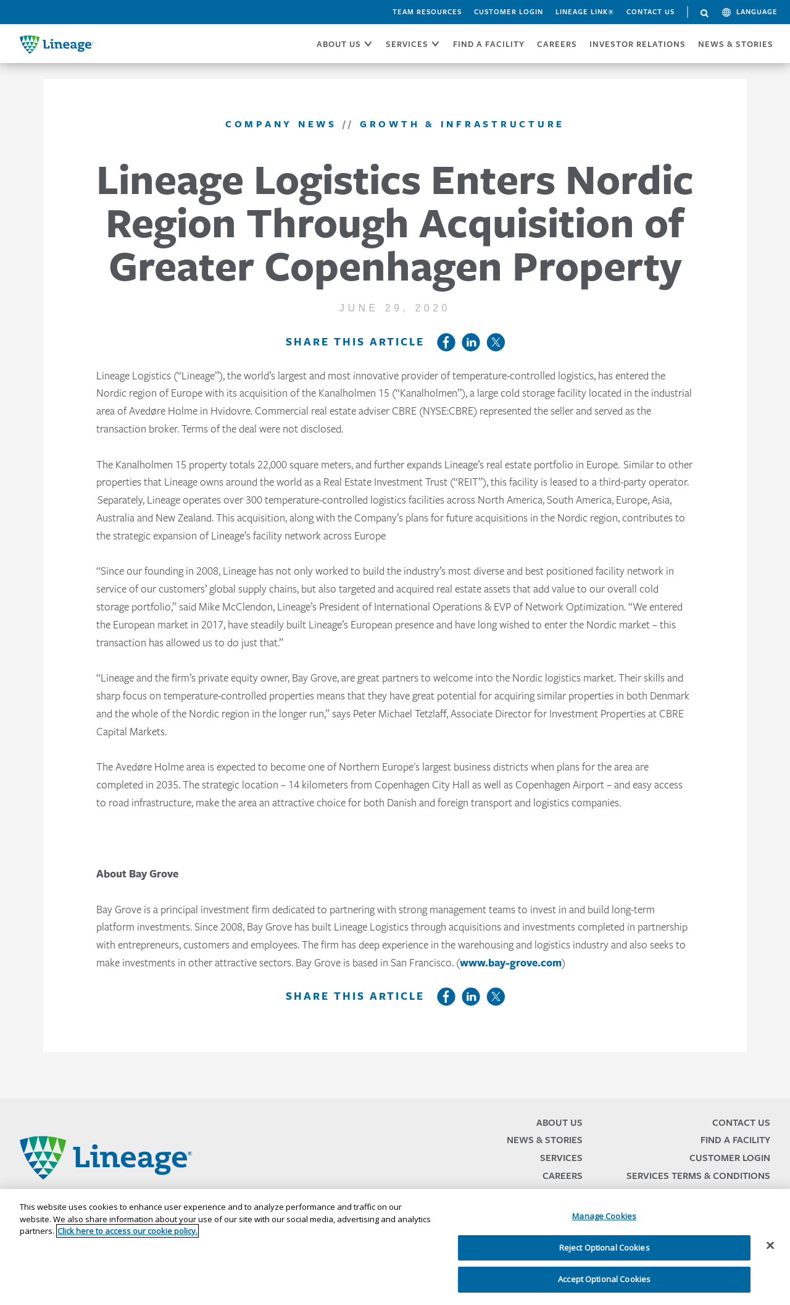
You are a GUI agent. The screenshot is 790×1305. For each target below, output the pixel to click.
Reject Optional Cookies (604, 1247)
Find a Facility (735, 1139)
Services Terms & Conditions (698, 1175)
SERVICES (407, 43)
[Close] (770, 1245)
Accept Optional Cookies (604, 1279)
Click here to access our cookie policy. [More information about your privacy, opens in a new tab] (127, 1230)
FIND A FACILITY (489, 43)
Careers (563, 1175)
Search (705, 13)
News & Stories (735, 43)
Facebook (446, 342)
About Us (559, 1122)
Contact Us (650, 12)
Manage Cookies (604, 1216)
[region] (395, 1247)
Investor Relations (637, 43)
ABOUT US (339, 43)
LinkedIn (471, 342)
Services (561, 1157)
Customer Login (508, 12)
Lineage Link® (584, 12)
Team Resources (427, 12)
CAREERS (557, 43)
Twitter (495, 342)
